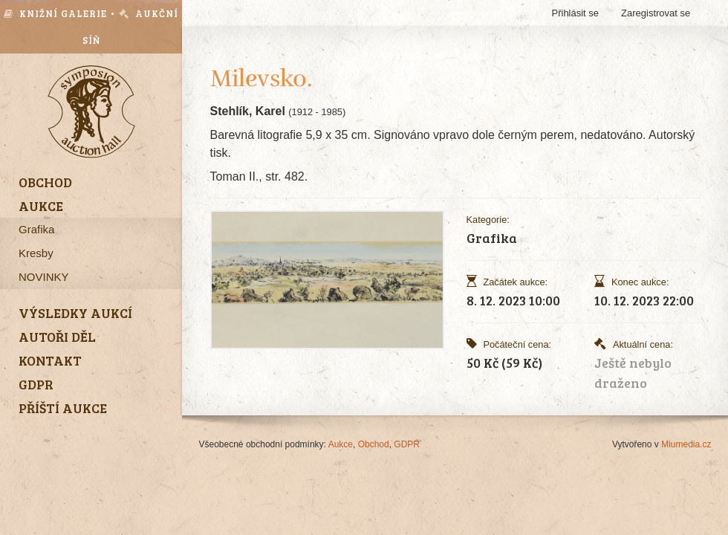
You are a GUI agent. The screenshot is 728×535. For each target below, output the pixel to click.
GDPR (407, 444)
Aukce (340, 444)
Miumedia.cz (686, 444)
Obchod (373, 444)
